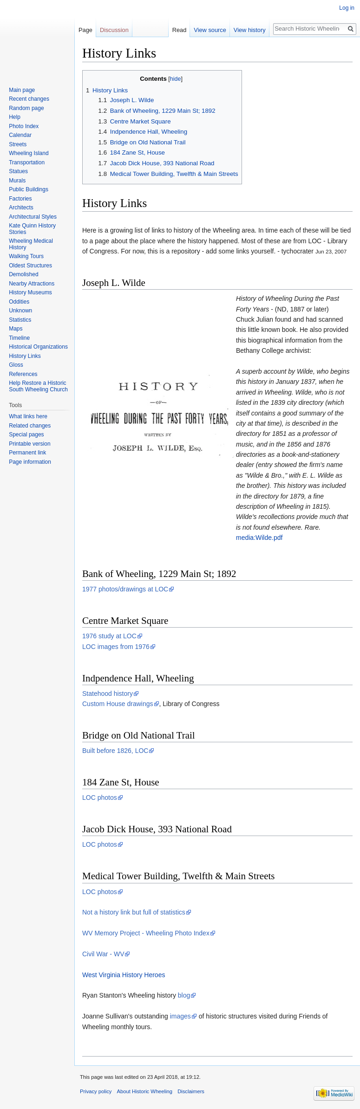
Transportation (27, 162)
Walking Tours (26, 256)
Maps (15, 328)
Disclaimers (190, 1091)
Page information (30, 462)
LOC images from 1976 (116, 646)
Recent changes (29, 99)
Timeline (19, 338)
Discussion (114, 29)
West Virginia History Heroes (123, 975)
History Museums (30, 292)
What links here (28, 416)
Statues (18, 171)
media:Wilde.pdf (259, 537)
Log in (346, 8)
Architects (21, 207)
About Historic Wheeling (144, 1091)
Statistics (20, 320)
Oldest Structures (30, 265)
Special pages (26, 434)
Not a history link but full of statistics (133, 912)
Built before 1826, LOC (115, 750)
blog (184, 995)
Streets (17, 144)
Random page (26, 108)
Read (179, 29)
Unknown (20, 310)
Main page (22, 90)
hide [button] (175, 79)
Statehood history (107, 693)
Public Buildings (28, 189)
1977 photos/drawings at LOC (125, 589)
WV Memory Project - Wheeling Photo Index (145, 933)
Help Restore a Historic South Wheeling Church (38, 386)
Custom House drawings (117, 703)
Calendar (20, 135)
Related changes (30, 425)
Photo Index (24, 126)
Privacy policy (95, 1091)
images (180, 1016)
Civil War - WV (103, 954)
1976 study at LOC (109, 636)
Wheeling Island (28, 153)
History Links (25, 356)
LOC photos (99, 797)
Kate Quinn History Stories (32, 228)
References (23, 374)
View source (210, 29)
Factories (20, 198)
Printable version (29, 444)
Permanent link (27, 452)
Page (85, 29)
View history (250, 29)
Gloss (16, 365)
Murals (17, 180)
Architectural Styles (33, 217)
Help (14, 117)
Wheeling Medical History (31, 244)
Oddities (19, 301)
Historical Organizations (38, 347)
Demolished (23, 274)
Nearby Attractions (31, 283)
